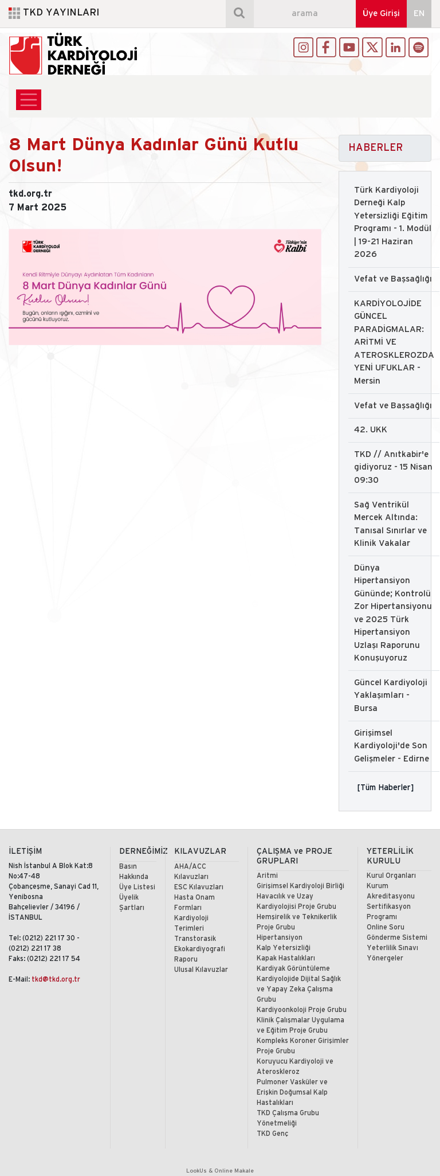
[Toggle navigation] (29, 100)
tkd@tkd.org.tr (56, 979)
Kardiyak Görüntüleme (293, 969)
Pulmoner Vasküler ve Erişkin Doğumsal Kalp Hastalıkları (292, 1092)
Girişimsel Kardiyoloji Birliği (300, 886)
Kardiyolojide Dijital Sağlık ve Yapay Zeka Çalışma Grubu (299, 989)
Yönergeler (385, 958)
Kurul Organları (391, 876)
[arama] (305, 14)
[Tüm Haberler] (385, 787)
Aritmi (267, 876)
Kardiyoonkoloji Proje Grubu (302, 1010)
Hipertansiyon (279, 938)
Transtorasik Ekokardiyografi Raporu (199, 949)
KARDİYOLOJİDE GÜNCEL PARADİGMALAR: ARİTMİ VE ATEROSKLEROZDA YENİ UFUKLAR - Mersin (394, 342)
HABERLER (375, 148)
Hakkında (133, 877)
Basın (128, 867)
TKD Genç (272, 1134)
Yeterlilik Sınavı (392, 948)
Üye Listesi (137, 887)
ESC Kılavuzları (198, 887)
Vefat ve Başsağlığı (393, 279)
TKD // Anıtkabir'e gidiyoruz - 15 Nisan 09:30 (393, 468)
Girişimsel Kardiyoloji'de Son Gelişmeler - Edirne (391, 746)
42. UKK (370, 430)
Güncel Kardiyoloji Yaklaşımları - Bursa (390, 696)
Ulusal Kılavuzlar (201, 970)
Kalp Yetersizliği (284, 948)
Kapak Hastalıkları (286, 958)
